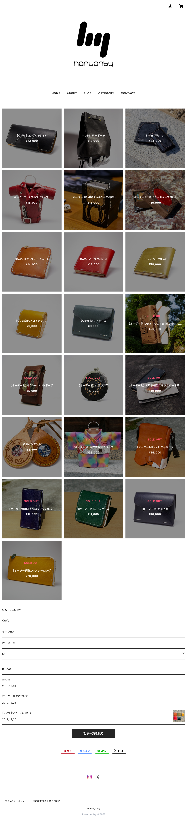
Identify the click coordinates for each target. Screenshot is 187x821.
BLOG (87, 93)
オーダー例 (8, 642)
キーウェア (8, 631)
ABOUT (72, 93)
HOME (56, 93)
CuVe (5, 620)
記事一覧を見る (93, 733)
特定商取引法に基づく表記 (46, 801)
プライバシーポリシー (16, 801)
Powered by (93, 814)
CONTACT (128, 93)
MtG (4, 654)
